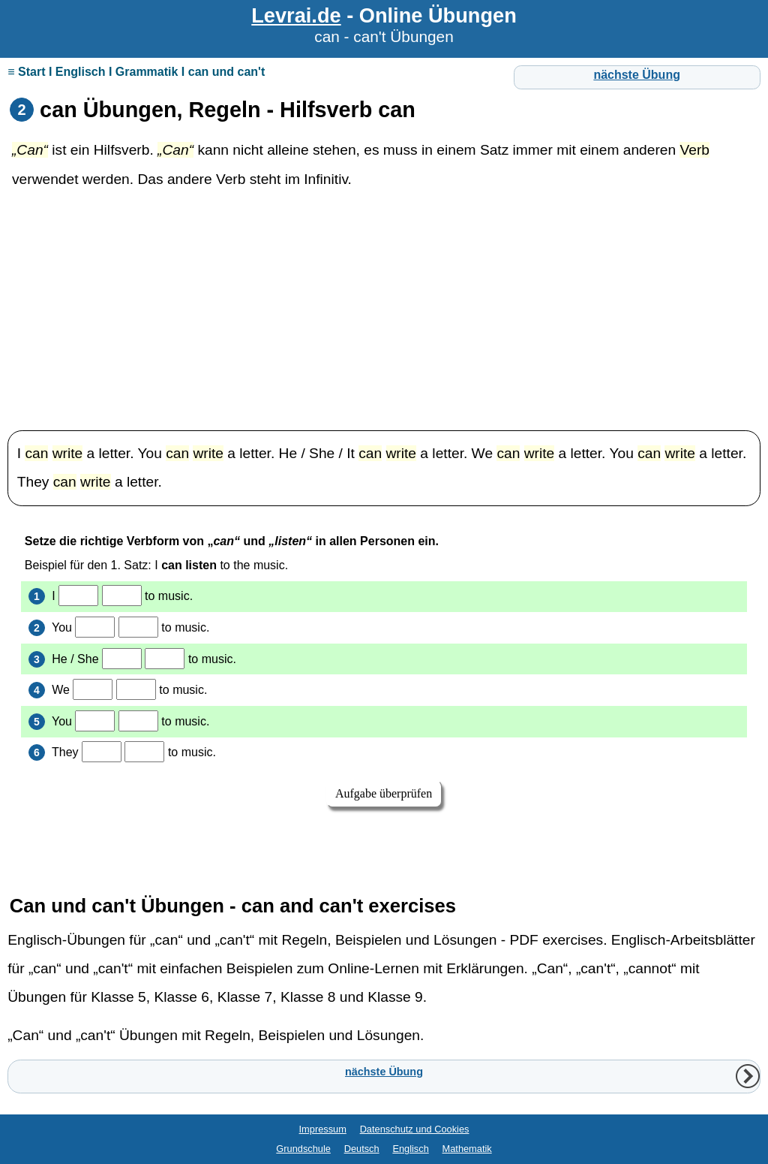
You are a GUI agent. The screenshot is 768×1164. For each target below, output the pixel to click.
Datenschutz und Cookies (415, 1129)
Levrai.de (295, 15)
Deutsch (362, 1148)
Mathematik (467, 1148)
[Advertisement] (384, 310)
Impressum (322, 1129)
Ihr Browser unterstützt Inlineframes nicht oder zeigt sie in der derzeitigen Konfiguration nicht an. (384, 694)
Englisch (410, 1148)
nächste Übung (636, 74)
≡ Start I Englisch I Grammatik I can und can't (136, 71)
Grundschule (303, 1148)
